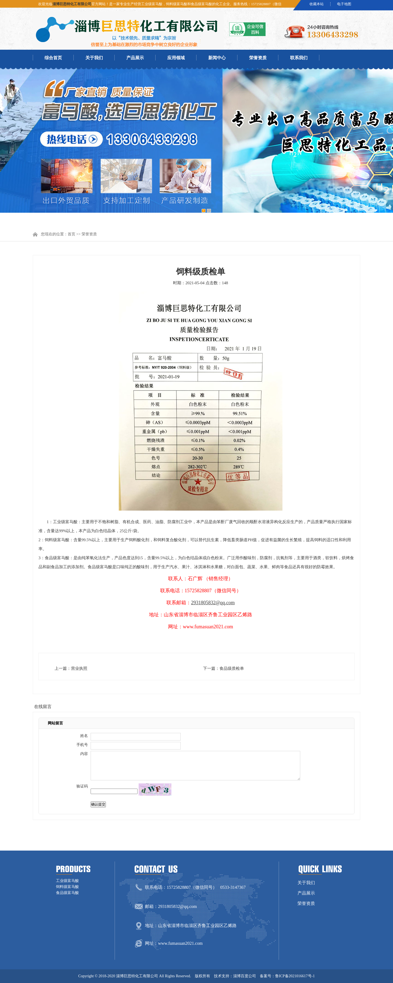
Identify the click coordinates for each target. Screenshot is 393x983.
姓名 (84, 736)
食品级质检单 (231, 668)
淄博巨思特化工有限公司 (71, 4)
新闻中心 (217, 57)
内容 (84, 754)
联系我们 (299, 57)
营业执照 (79, 668)
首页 (71, 234)
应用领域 (176, 57)
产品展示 (135, 57)
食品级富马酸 (67, 893)
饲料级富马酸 (67, 887)
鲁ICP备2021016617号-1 (295, 976)
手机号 (82, 745)
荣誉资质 (258, 57)
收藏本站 (316, 4)
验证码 (82, 786)
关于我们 (94, 57)
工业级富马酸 (67, 881)
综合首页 (53, 57)
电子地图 (344, 4)
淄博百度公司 (244, 976)
